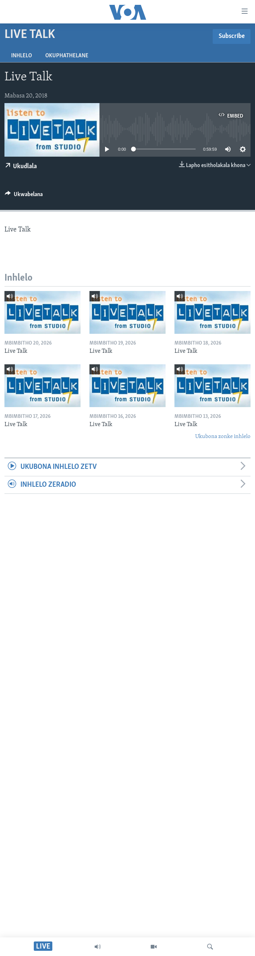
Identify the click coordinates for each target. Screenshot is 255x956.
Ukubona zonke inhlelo (223, 436)
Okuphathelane (66, 56)
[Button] (24, 196)
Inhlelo (21, 56)
